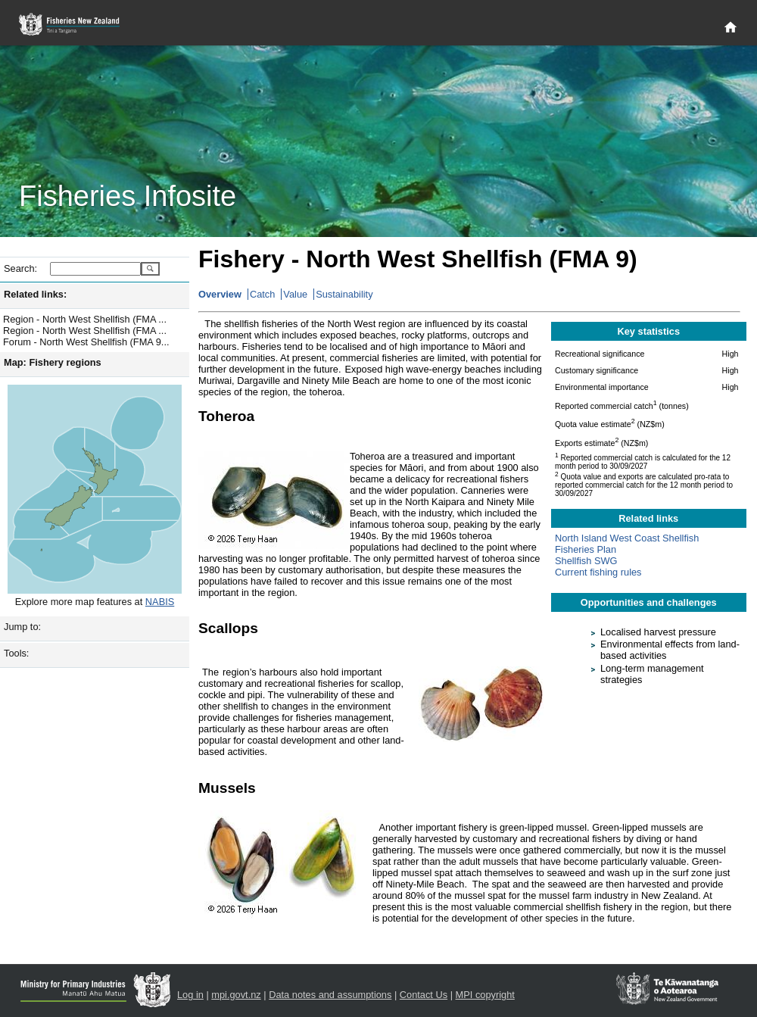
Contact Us (423, 994)
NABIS (159, 601)
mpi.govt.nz (235, 994)
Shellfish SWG (586, 560)
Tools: (16, 653)
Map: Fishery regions (52, 362)
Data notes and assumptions (330, 994)
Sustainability (344, 294)
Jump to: (22, 626)
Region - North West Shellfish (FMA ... (85, 319)
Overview (219, 294)
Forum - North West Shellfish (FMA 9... (86, 342)
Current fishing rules (598, 572)
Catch (262, 294)
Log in (190, 994)
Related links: (35, 294)
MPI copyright (485, 994)
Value (295, 294)
